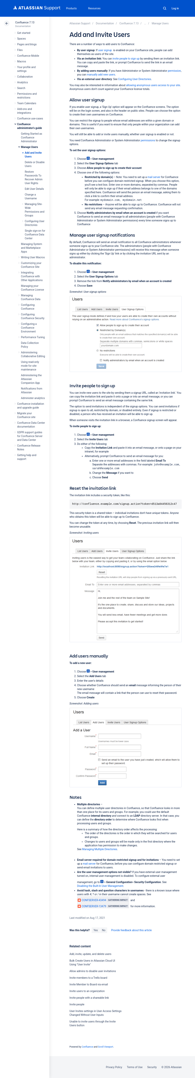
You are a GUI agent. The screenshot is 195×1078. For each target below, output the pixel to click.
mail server (153, 177)
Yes (96, 930)
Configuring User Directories (134, 79)
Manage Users (29, 147)
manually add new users (101, 74)
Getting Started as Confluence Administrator (31, 137)
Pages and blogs (27, 44)
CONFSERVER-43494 (92, 900)
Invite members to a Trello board (88, 977)
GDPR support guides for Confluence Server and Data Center (29, 436)
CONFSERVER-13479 (92, 906)
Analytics (22, 82)
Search (165, 8)
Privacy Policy (114, 1067)
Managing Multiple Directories (99, 849)
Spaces (21, 38)
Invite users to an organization (87, 991)
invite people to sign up (126, 58)
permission (174, 70)
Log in (175, 8)
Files (20, 50)
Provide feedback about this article (131, 930)
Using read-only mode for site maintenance (30, 365)
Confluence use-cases (30, 118)
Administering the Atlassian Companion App (31, 379)
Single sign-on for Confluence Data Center (35, 234)
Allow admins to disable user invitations (93, 971)
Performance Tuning (33, 337)
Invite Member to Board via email (89, 984)
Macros (21, 61)
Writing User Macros (33, 257)
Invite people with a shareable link (89, 997)
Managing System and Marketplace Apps (31, 247)
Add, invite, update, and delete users (90, 954)
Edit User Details (34, 188)
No (103, 930)
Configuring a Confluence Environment (29, 327)
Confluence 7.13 (24, 22)
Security (152, 1067)
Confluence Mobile (28, 55)
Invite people (77, 1004)
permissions (148, 140)
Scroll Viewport (105, 1046)
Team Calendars (26, 103)
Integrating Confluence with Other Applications (32, 276)
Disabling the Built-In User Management (100, 885)
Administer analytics (33, 398)
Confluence (87, 1046)
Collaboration (25, 76)
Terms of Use (134, 1067)
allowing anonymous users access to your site (153, 85)
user (105, 50)
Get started (23, 32)
